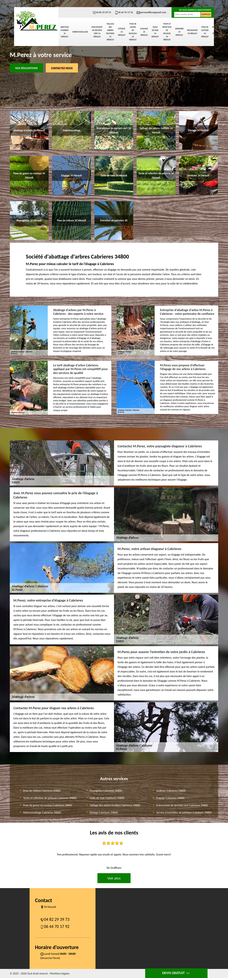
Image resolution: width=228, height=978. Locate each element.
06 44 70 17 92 (124, 12)
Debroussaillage (80, 32)
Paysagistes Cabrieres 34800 (106, 790)
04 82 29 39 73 (101, 12)
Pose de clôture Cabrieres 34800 (41, 790)
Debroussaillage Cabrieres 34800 (42, 812)
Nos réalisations (26, 68)
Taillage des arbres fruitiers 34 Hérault (110, 32)
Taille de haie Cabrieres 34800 (107, 798)
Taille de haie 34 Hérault (155, 32)
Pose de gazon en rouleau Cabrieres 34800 (47, 805)
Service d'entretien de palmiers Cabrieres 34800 (184, 812)
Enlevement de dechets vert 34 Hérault (97, 32)
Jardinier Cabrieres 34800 (171, 790)
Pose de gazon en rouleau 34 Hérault (133, 32)
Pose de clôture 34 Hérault (205, 32)
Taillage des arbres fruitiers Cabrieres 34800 (115, 805)
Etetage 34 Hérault (121, 32)
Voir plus (114, 878)
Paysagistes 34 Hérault (192, 32)
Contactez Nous (62, 68)
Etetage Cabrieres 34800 (104, 812)
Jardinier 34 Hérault (179, 32)
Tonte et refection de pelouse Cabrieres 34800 (49, 798)
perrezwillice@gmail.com (151, 12)
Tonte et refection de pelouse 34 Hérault (167, 32)
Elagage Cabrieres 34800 (170, 798)
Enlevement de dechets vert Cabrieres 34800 (182, 805)
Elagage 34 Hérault (144, 32)
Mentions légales (59, 973)
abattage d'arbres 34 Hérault (64, 32)
